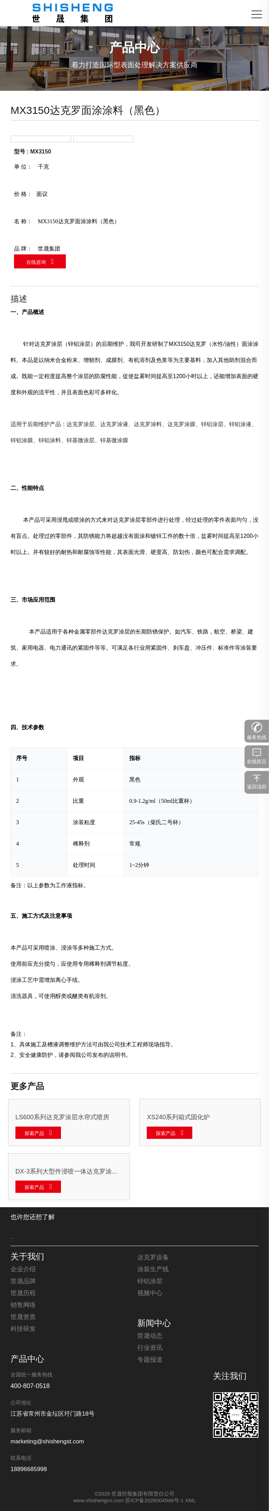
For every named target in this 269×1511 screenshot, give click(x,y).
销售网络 (23, 1305)
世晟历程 (23, 1293)
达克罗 (42, 344)
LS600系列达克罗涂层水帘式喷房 (62, 1117)
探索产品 (34, 1133)
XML (190, 1501)
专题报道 (150, 1359)
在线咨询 (36, 262)
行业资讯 (150, 1348)
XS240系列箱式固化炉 (178, 1117)
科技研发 (23, 1329)
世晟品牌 (23, 1281)
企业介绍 (23, 1269)
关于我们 (27, 1257)
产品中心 (27, 1359)
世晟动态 (150, 1336)
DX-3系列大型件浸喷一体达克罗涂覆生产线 (68, 1171)
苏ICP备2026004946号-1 (154, 1501)
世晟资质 (23, 1317)
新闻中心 (154, 1324)
